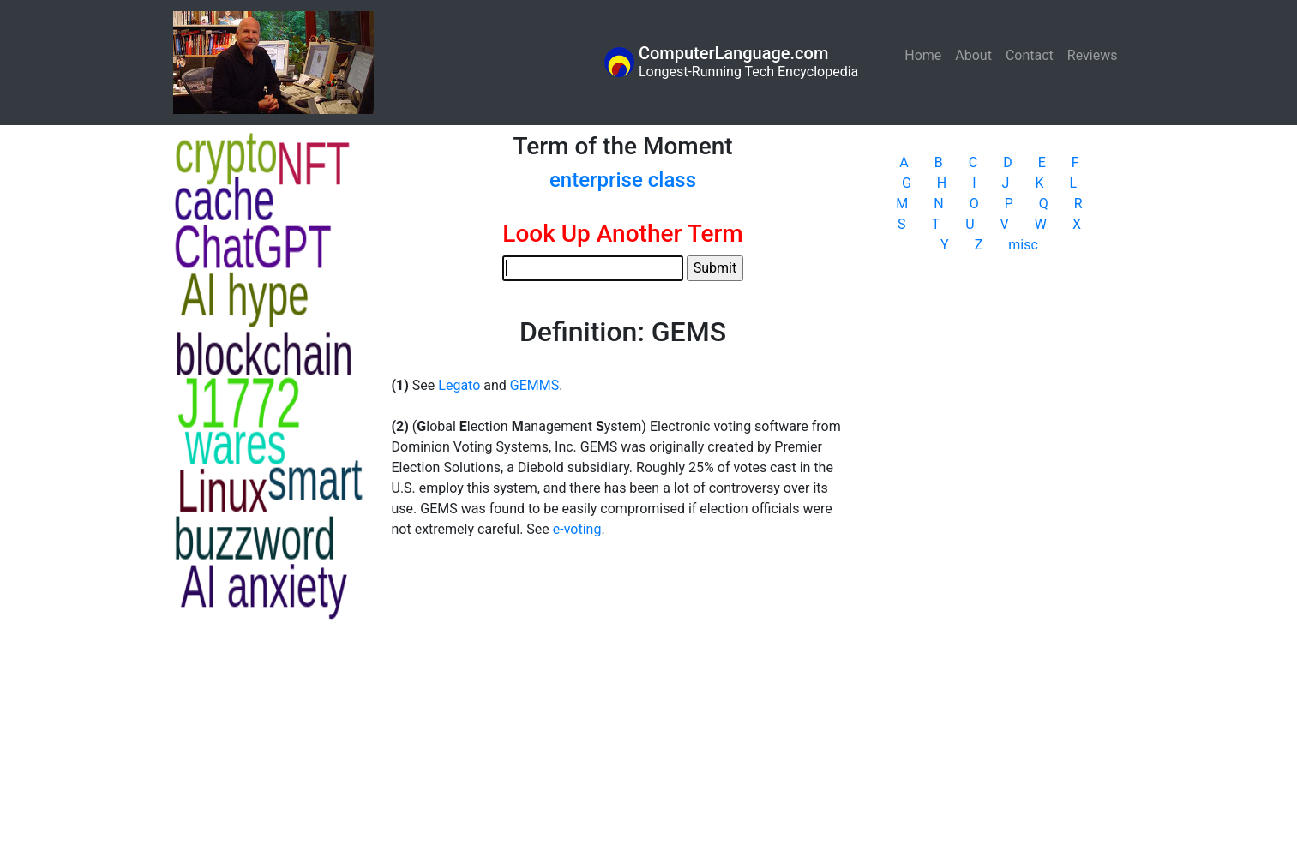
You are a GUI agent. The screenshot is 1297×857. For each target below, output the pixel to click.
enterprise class (622, 180)
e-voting (577, 529)
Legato (459, 385)
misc (1023, 245)
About (973, 55)
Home (926, 54)
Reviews (1092, 55)
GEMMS (534, 385)
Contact (1030, 55)
